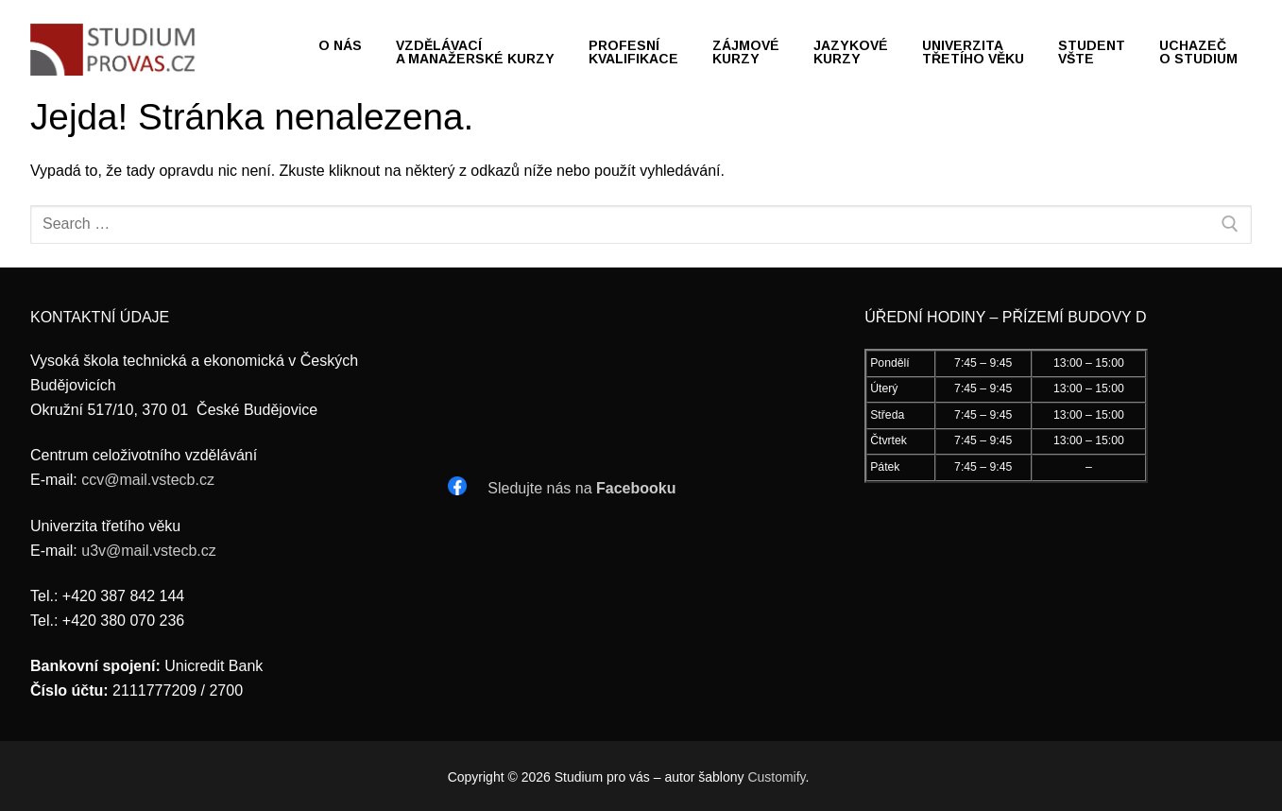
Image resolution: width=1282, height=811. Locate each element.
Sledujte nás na (581, 488)
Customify (776, 777)
